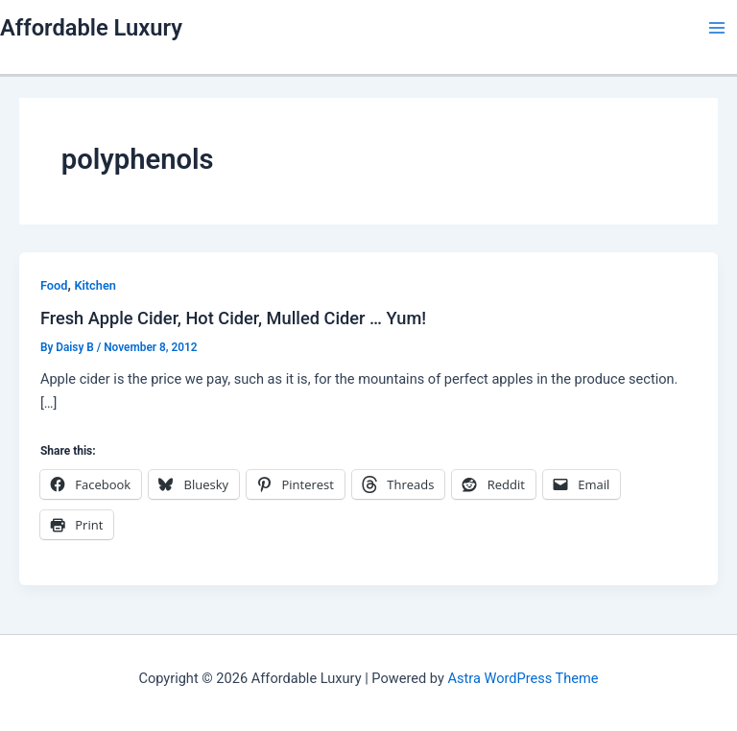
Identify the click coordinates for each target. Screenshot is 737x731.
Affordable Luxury (91, 27)
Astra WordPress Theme (522, 678)
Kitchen (94, 285)
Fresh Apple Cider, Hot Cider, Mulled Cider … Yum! (233, 318)
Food (54, 285)
